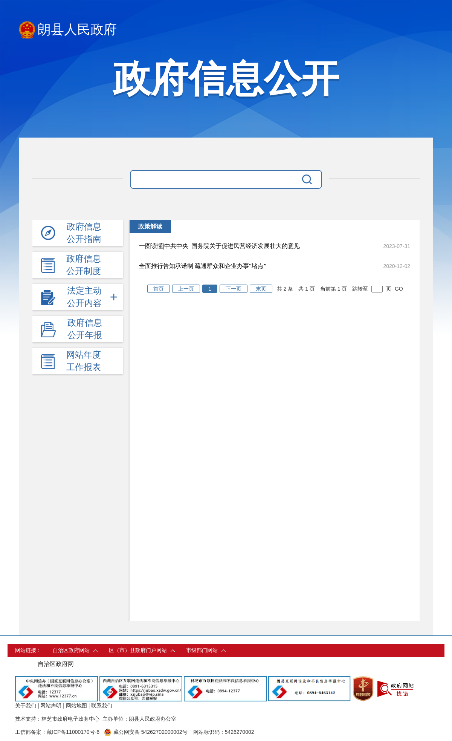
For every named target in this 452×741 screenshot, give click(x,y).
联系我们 (101, 706)
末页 (261, 289)
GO (399, 289)
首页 (158, 289)
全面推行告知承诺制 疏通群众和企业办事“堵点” (202, 266)
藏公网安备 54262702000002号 (146, 732)
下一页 (233, 289)
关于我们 (25, 706)
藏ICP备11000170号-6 (73, 732)
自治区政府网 (56, 664)
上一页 (186, 289)
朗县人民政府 (68, 30)
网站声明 (50, 706)
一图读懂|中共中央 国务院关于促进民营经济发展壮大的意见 (219, 246)
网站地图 (76, 706)
